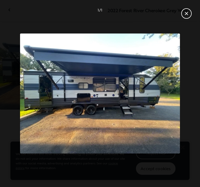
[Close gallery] (186, 13)
